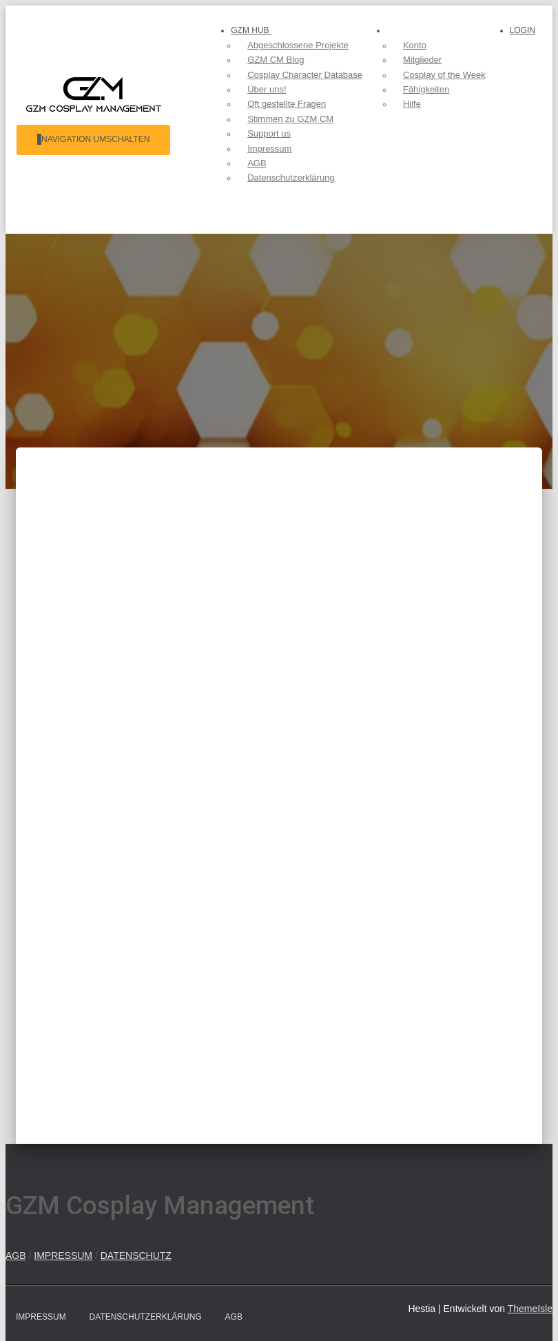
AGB (16, 1255)
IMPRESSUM (63, 1255)
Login (522, 213)
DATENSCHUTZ (136, 1255)
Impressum (41, 1317)
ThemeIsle (530, 1308)
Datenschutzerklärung (146, 1317)
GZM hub (247, 30)
